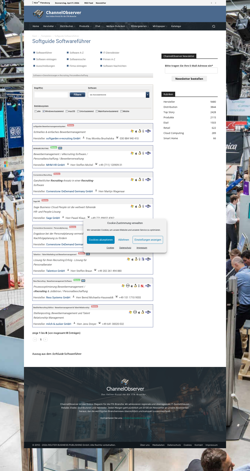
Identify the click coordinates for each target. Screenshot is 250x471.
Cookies (110, 248)
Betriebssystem (41, 106)
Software (37, 75)
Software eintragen (46, 59)
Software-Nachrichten (115, 66)
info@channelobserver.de (136, 418)
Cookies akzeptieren (101, 239)
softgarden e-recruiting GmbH (63, 138)
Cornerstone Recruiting (42, 175)
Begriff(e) (38, 88)
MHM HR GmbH (55, 165)
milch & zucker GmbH (59, 324)
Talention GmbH (56, 270)
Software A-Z (77, 52)
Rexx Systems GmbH (58, 297)
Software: (92, 88)
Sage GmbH (53, 218)
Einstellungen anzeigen (148, 239)
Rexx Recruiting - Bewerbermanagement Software (52, 281)
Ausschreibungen (45, 66)
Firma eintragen (78, 66)
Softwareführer (44, 52)
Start (34, 35)
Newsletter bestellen (189, 78)
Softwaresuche (78, 59)
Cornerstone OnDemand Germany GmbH (70, 191)
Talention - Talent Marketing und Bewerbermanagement (54, 254)
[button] (214, 26)
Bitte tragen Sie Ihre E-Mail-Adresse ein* (189, 65)
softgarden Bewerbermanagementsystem (49, 126)
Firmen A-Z (109, 59)
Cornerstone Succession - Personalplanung (50, 228)
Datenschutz (125, 248)
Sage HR (36, 201)
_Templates (45, 35)
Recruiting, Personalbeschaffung (74, 75)
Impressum (142, 248)
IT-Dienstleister (111, 52)
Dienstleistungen (50, 75)
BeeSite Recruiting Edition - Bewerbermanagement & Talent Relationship (61, 307)
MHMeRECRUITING (41, 148)
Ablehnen (123, 239)
